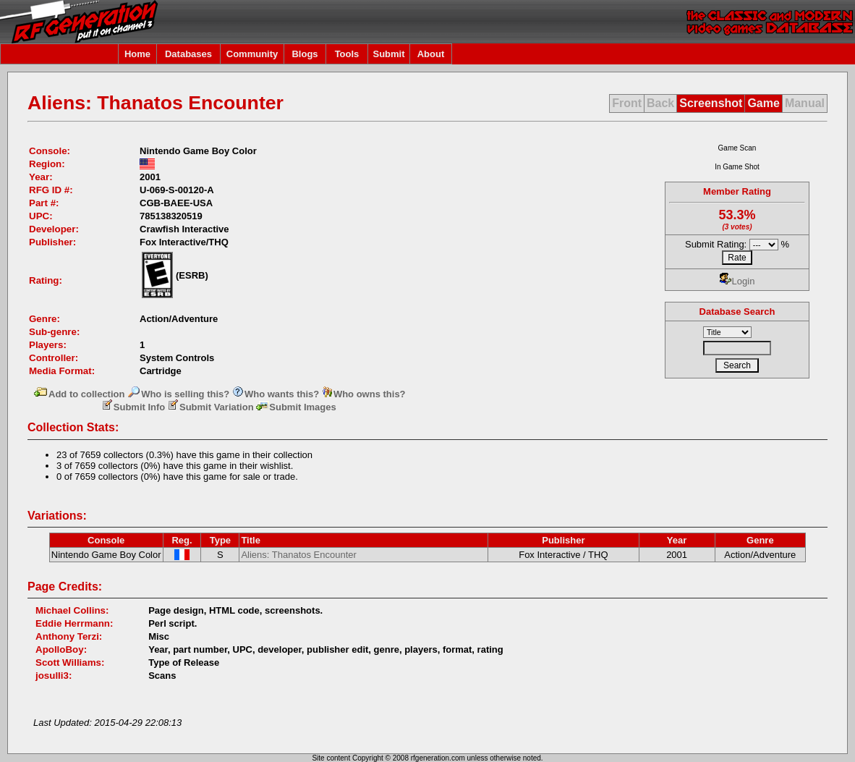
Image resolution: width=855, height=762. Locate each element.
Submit (388, 53)
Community (252, 53)
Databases (188, 53)
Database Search (737, 311)
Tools (347, 53)
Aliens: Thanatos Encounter (298, 554)
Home (137, 53)
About (431, 53)
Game (763, 103)
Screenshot (710, 103)
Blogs (305, 53)
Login (737, 281)
